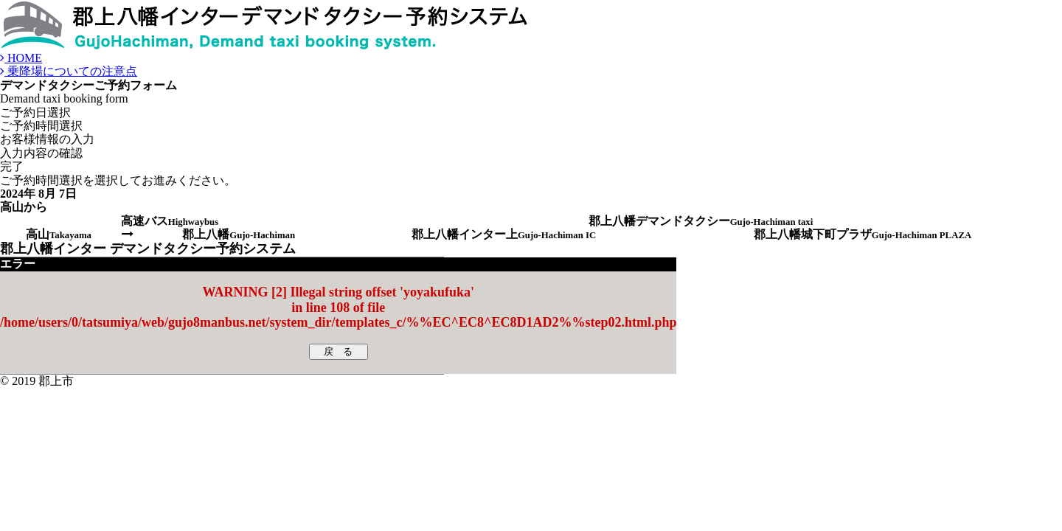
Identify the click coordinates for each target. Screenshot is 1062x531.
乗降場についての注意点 (68, 71)
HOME (21, 58)
